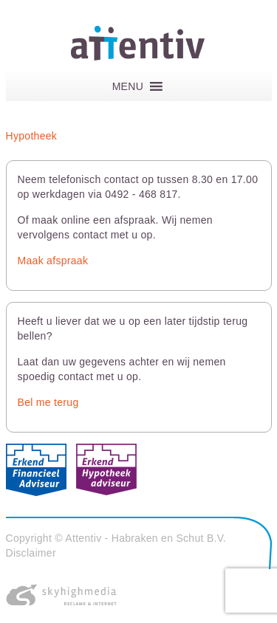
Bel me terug (48, 402)
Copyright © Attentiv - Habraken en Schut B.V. (116, 538)
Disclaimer (31, 553)
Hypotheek (32, 136)
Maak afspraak (53, 260)
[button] (127, 86)
